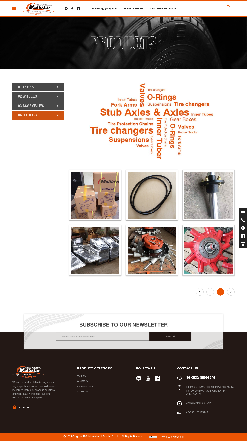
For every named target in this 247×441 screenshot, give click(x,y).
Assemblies (85, 387)
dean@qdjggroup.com (104, 8)
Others (82, 392)
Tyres (81, 376)
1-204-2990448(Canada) (162, 8)
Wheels (82, 381)
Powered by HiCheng (172, 436)
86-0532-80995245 (133, 8)
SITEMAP (24, 408)
